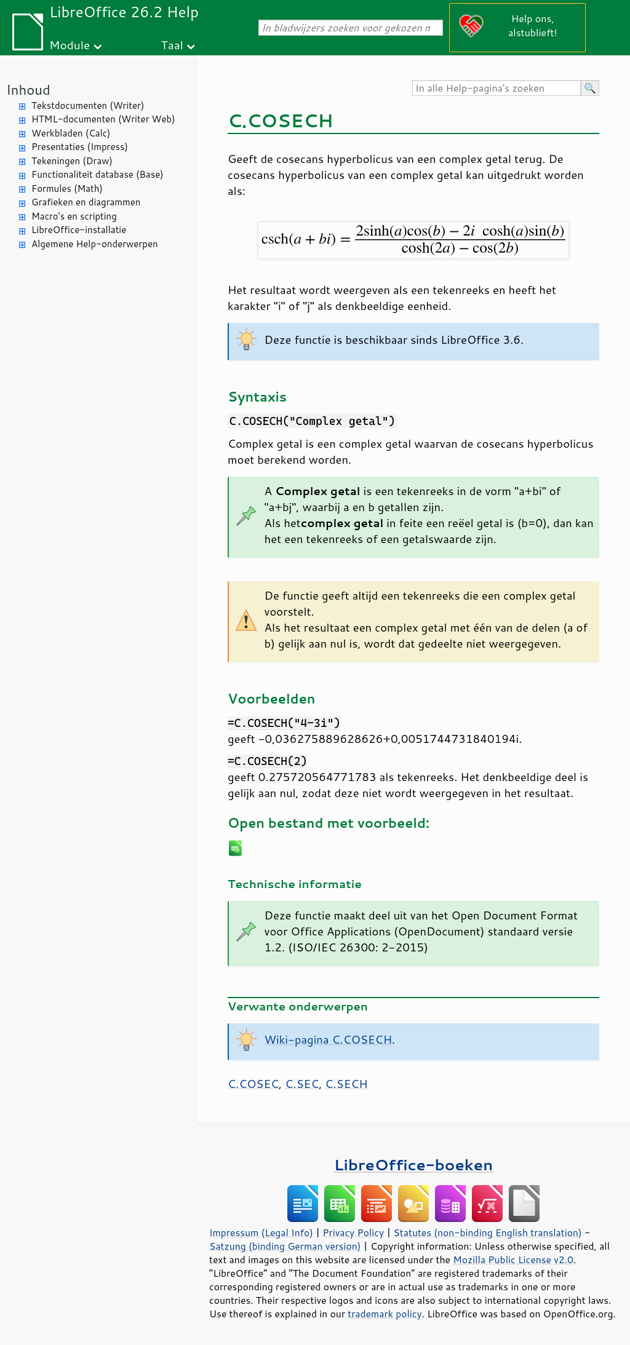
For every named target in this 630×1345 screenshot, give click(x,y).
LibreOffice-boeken (413, 1164)
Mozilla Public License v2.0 (513, 1259)
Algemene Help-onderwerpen (94, 243)
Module (69, 44)
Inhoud (28, 89)
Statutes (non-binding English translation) (487, 1232)
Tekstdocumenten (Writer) (87, 105)
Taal (172, 44)
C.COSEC (253, 1084)
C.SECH (346, 1084)
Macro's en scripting (74, 216)
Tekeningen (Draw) (72, 160)
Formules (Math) (67, 188)
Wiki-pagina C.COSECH (328, 1039)
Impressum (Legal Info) (261, 1232)
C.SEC (302, 1084)
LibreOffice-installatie (78, 229)
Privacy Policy (353, 1232)
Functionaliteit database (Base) (97, 174)
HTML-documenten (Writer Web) (103, 119)
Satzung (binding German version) (285, 1246)
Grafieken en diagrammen (85, 202)
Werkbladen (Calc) (71, 133)
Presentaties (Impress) (79, 146)
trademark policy (384, 1313)
